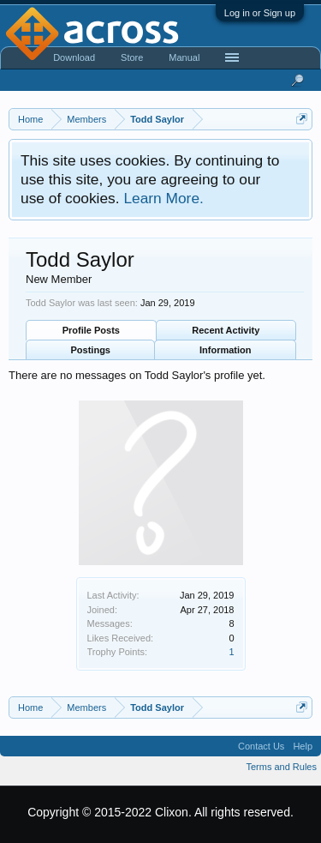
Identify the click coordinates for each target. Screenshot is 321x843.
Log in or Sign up (259, 13)
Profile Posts (91, 330)
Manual (184, 57)
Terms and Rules (281, 767)
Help (302, 746)
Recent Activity (225, 330)
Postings (90, 350)
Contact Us (261, 746)
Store (132, 57)
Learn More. (163, 198)
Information (225, 350)
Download (74, 57)
